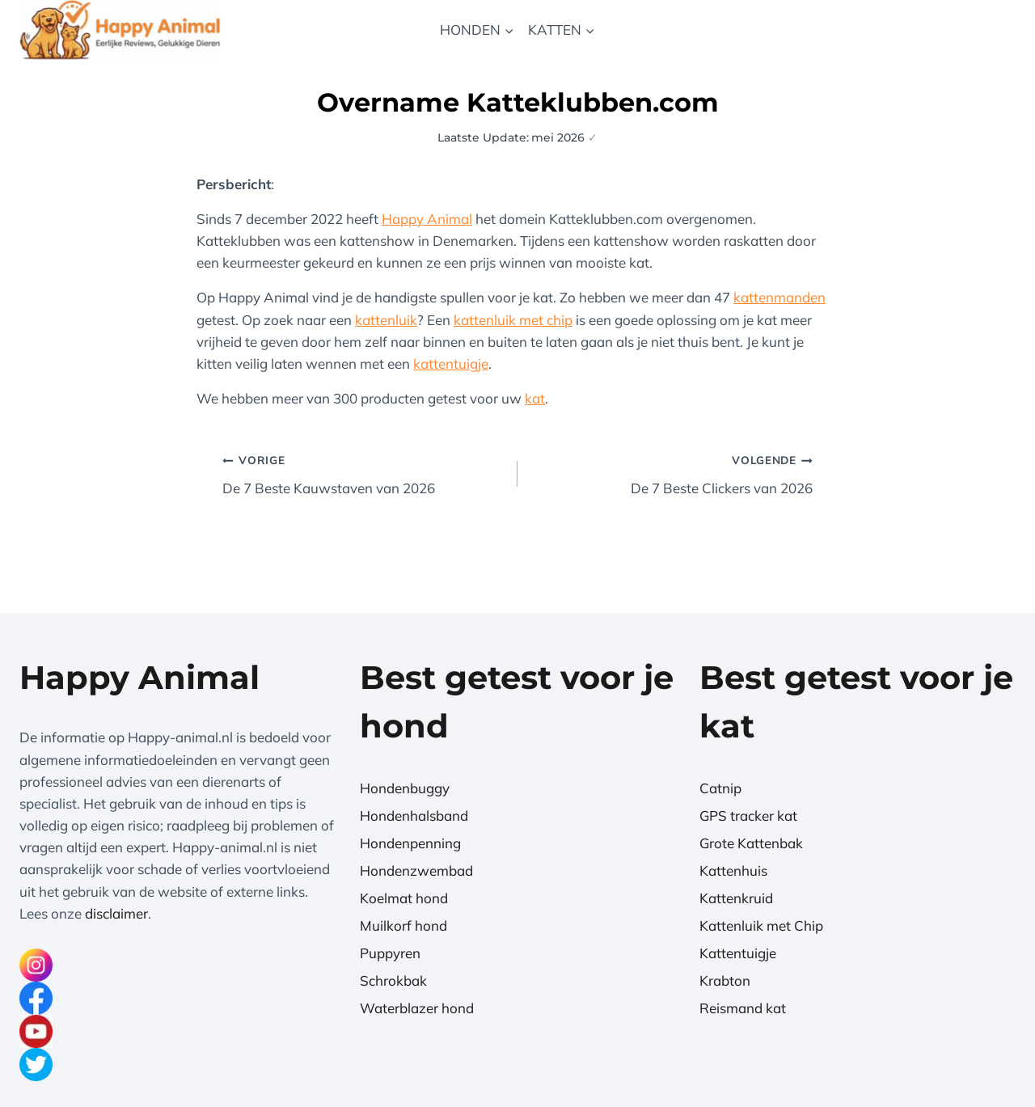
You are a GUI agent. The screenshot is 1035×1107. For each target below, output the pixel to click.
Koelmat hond (404, 897)
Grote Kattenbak (751, 842)
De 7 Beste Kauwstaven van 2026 (363, 472)
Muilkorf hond (403, 925)
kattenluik (386, 319)
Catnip (720, 788)
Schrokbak (393, 980)
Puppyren (390, 952)
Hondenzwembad (416, 870)
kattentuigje (450, 363)
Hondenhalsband (414, 815)
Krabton (724, 980)
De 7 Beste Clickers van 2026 (672, 472)
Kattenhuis (733, 870)
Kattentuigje (737, 952)
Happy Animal (427, 218)
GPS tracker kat (748, 815)
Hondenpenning (410, 842)
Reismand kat (742, 1007)
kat (535, 398)
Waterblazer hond (417, 1007)
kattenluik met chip (513, 319)
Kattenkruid (736, 897)
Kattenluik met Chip (761, 925)
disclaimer (116, 913)
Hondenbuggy (405, 788)
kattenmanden (779, 297)
